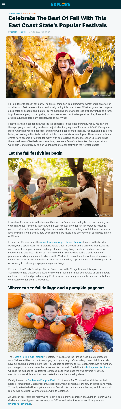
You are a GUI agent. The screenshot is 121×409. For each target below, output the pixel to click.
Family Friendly (29, 13)
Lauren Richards (18, 31)
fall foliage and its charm (97, 367)
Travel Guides (14, 13)
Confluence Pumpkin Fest (41, 380)
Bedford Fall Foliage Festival (28, 356)
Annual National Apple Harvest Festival (61, 242)
